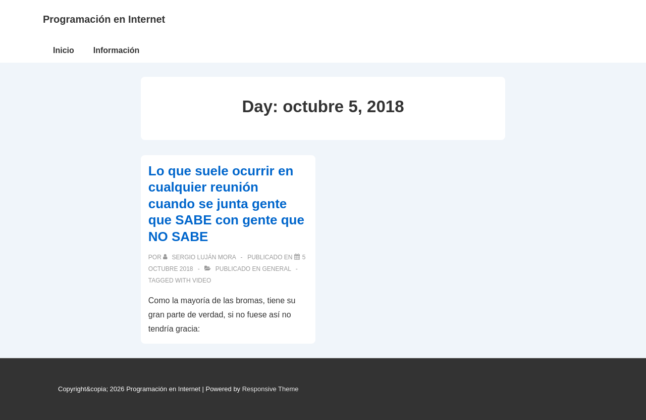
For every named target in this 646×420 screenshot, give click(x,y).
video (201, 280)
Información (116, 50)
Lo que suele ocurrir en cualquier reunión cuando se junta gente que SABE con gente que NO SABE (226, 203)
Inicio (63, 50)
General (276, 268)
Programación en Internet (104, 19)
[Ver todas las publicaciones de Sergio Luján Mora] (200, 257)
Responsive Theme (270, 389)
